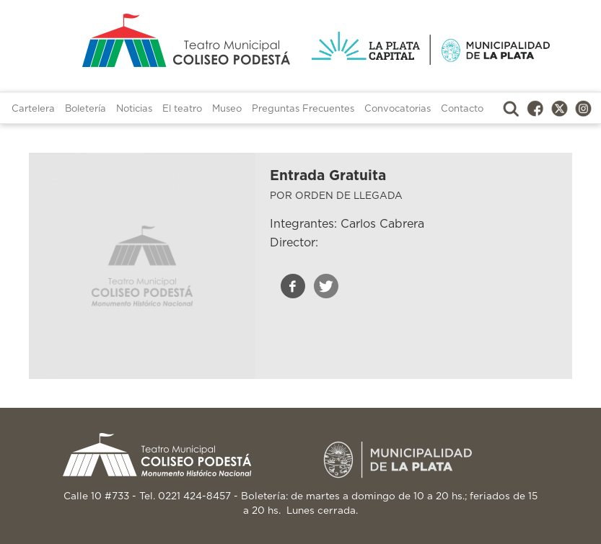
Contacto (462, 109)
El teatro (182, 109)
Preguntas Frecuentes (303, 109)
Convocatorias (397, 109)
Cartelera (33, 109)
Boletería (85, 109)
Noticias (134, 109)
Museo (227, 109)
